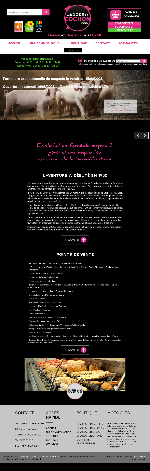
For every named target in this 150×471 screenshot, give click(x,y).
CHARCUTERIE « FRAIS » (90, 427)
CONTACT (102, 43)
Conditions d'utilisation (48, 456)
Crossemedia (140, 456)
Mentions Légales (29, 456)
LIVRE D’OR (52, 443)
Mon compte (124, 30)
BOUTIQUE (79, 43)
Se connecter (124, 26)
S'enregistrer (124, 23)
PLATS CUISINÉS (86, 443)
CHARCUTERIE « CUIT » (90, 423)
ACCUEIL (14, 43)
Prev (137, 135)
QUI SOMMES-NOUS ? (46, 43)
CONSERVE (83, 439)
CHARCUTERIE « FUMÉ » (90, 435)
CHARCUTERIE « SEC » (89, 431)
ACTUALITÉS (128, 43)
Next (145, 135)
